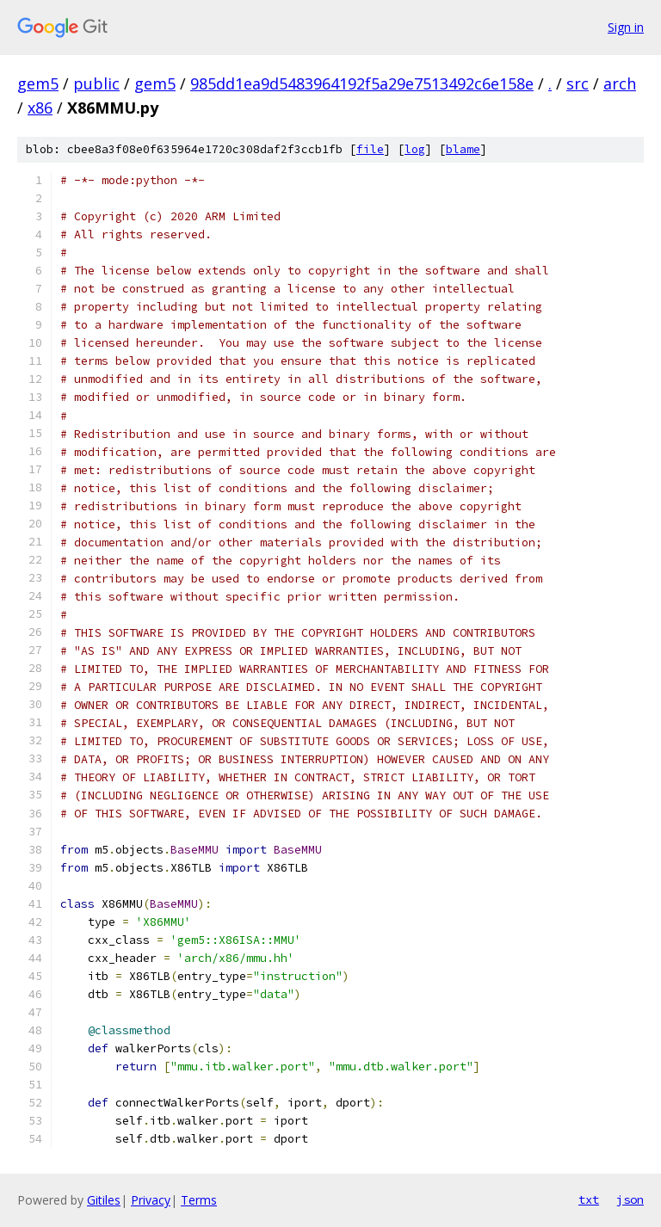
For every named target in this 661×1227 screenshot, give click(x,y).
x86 (40, 107)
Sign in (626, 27)
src (577, 83)
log (415, 149)
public (96, 83)
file (370, 149)
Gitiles (103, 1200)
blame (463, 149)
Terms (199, 1200)
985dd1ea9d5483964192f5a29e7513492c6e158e (362, 83)
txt (588, 1199)
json (630, 1199)
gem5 (38, 83)
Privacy (150, 1200)
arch (619, 83)
